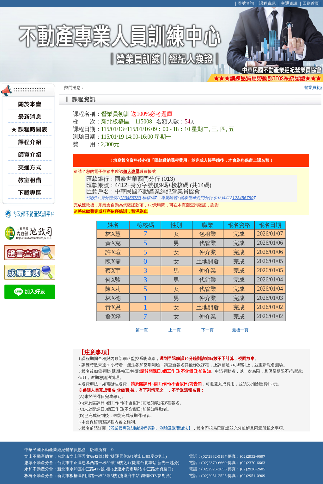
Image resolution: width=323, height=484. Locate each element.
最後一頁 (240, 330)
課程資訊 (267, 3)
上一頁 (174, 330)
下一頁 (207, 330)
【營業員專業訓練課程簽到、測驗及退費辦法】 (149, 428)
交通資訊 (289, 3)
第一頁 (142, 330)
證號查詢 (246, 3)
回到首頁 (310, 3)
